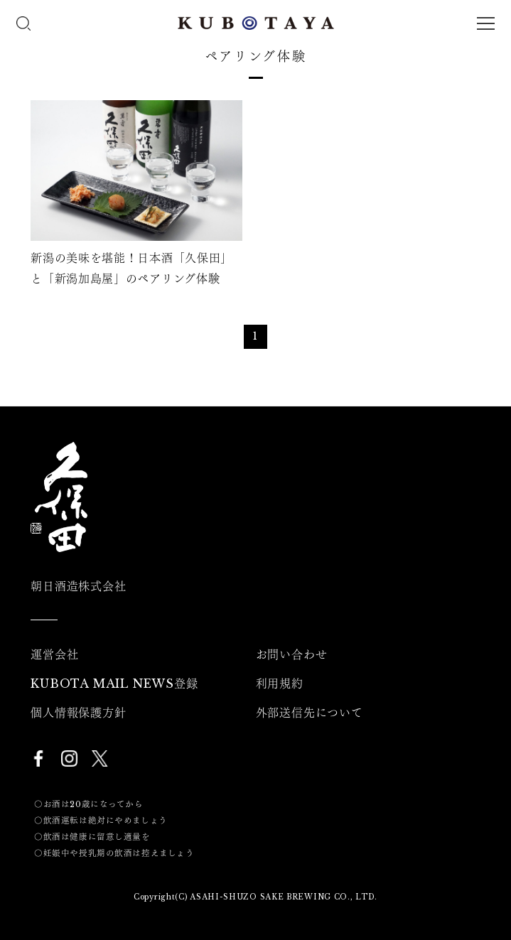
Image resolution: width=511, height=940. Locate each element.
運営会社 (54, 654)
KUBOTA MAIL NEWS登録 (114, 683)
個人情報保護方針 (78, 712)
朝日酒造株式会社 (78, 586)
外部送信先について (309, 712)
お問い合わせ (292, 654)
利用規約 (279, 683)
